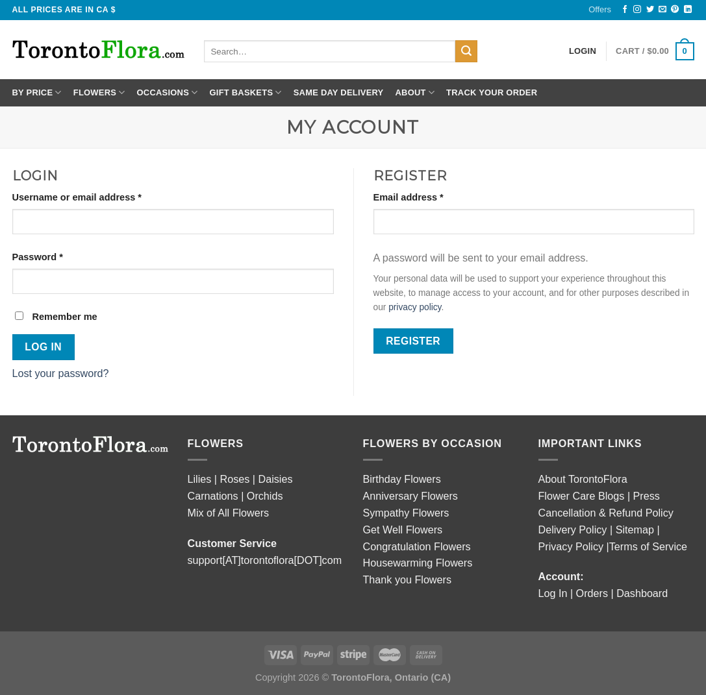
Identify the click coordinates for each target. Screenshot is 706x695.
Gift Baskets (246, 92)
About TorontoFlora (582, 479)
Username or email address (77, 197)
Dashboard (642, 593)
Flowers (99, 92)
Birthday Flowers (402, 479)
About (415, 92)
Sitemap (636, 529)
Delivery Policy (572, 529)
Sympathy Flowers (406, 512)
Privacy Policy (572, 546)
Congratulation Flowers (417, 546)
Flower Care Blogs (581, 496)
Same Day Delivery (339, 92)
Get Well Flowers (403, 529)
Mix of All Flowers (229, 512)
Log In (553, 593)
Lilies (200, 479)
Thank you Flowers (407, 579)
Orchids (265, 496)
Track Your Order (491, 92)
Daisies (275, 479)
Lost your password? (60, 373)
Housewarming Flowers (418, 562)
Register (413, 341)
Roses (235, 479)
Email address (408, 197)
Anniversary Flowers (410, 496)
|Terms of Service (647, 546)
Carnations (213, 496)
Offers (599, 9)
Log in (43, 346)
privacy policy (414, 307)
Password (37, 257)
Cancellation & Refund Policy (606, 512)
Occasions (167, 92)
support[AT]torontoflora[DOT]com (265, 560)
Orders (592, 593)
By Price (37, 92)
